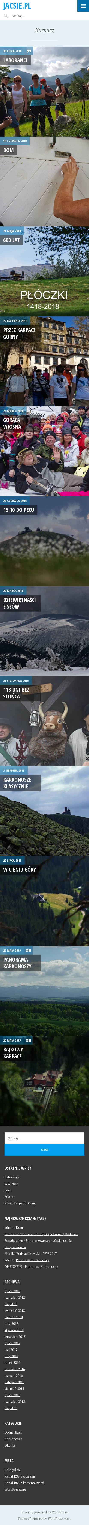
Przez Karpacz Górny (19, 333)
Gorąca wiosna (12, 423)
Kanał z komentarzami (24, 1483)
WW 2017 (50, 1253)
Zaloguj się (13, 1470)
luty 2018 (11, 1323)
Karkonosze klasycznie (17, 783)
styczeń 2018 (14, 1330)
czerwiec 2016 (15, 1369)
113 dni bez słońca (16, 693)
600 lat (11, 240)
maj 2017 (11, 1349)
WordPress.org (15, 1489)
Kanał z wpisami (20, 1476)
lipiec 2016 (12, 1362)
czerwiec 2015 (15, 1401)
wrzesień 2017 (15, 1336)
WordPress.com (59, 1518)
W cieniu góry (19, 869)
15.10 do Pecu (18, 509)
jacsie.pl (17, 5)
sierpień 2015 (14, 1388)
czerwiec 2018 (15, 1297)
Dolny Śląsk (13, 1432)
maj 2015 (11, 1408)
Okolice (10, 1445)
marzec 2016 (14, 1375)
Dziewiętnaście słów (19, 603)
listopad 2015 (14, 1382)
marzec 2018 (14, 1317)
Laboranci (15, 60)
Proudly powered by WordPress (45, 1512)
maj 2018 (11, 1304)
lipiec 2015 (12, 1395)
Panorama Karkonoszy (17, 963)
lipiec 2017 (12, 1343)
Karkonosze (13, 1439)
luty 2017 (11, 1356)
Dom (8, 150)
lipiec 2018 (12, 1291)
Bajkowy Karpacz (13, 1053)
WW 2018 (11, 1184)
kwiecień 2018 (15, 1310)
